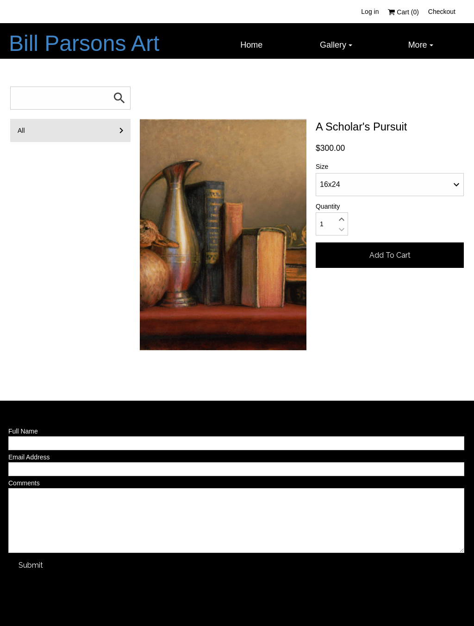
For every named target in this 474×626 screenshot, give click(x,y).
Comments (24, 483)
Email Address (29, 457)
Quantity (328, 206)
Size (322, 166)
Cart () (403, 12)
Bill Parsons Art (84, 43)
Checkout (441, 11)
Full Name (23, 431)
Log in (370, 11)
